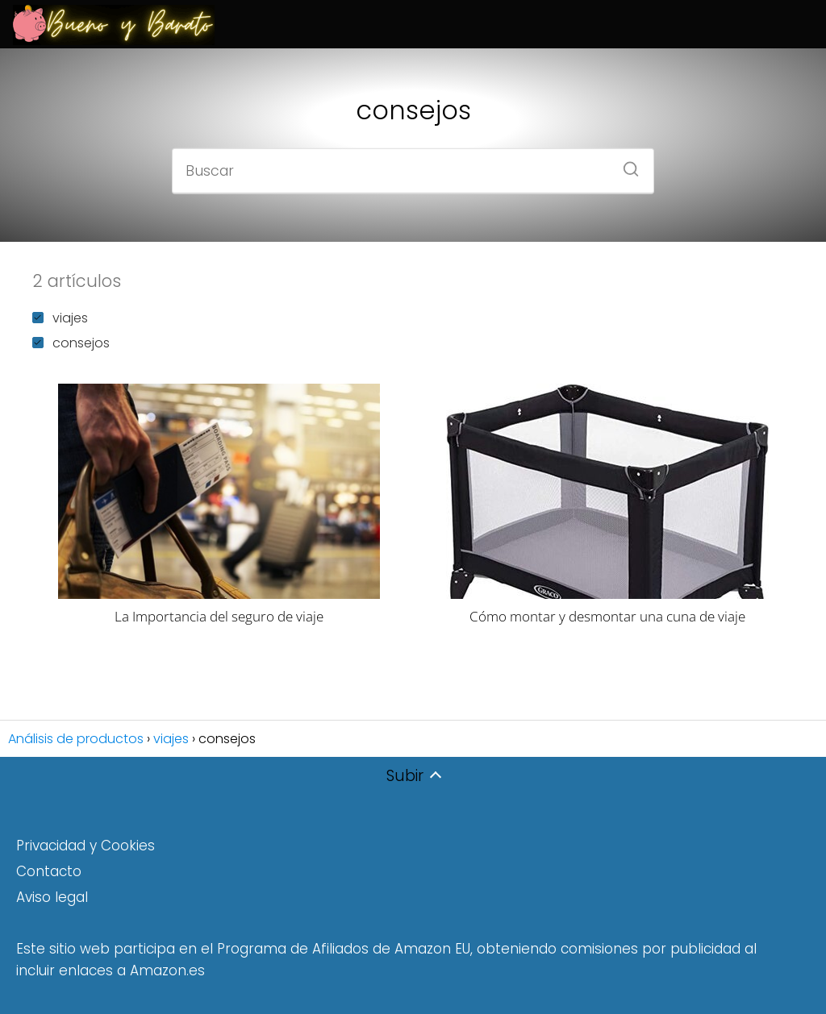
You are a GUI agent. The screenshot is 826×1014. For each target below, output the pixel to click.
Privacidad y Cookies (85, 845)
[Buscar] (625, 164)
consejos (71, 343)
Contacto (48, 871)
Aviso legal (52, 897)
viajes (60, 318)
